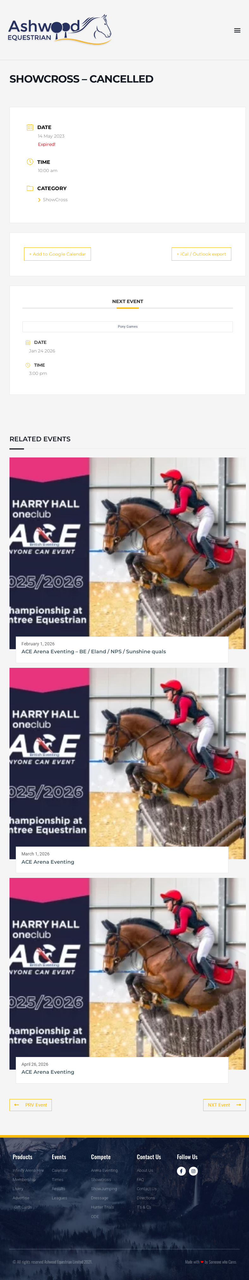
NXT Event (225, 1105)
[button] (237, 30)
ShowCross (53, 199)
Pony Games (128, 327)
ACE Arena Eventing (47, 863)
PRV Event (30, 1105)
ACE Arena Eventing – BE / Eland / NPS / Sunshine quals (93, 652)
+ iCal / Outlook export (196, 255)
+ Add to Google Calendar (63, 255)
